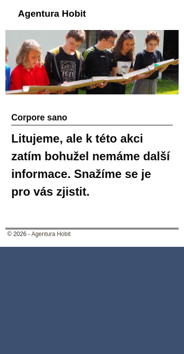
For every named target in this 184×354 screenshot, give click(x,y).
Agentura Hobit (52, 13)
